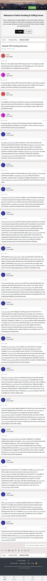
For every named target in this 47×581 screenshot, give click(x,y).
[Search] (45, 7)
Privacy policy (22, 563)
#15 (45, 435)
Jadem (8, 74)
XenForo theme (22, 568)
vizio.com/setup (5, 311)
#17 (45, 499)
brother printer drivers (7, 221)
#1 (45, 61)
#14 (45, 405)
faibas (5, 48)
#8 (45, 218)
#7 (45, 194)
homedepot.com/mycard (8, 142)
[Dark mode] (38, 7)
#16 (45, 466)
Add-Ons (33, 566)
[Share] (43, 61)
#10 (45, 280)
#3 (45, 99)
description (40, 125)
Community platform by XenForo (17, 566)
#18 (45, 528)
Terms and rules (14, 563)
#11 (45, 308)
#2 (45, 80)
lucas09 (8, 133)
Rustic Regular (21, 560)
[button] (2, 7)
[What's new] (41, 7)
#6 (45, 170)
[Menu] (45, 2)
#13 (45, 374)
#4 (45, 120)
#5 (45, 139)
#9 (45, 253)
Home (32, 563)
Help (28, 563)
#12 (45, 343)
